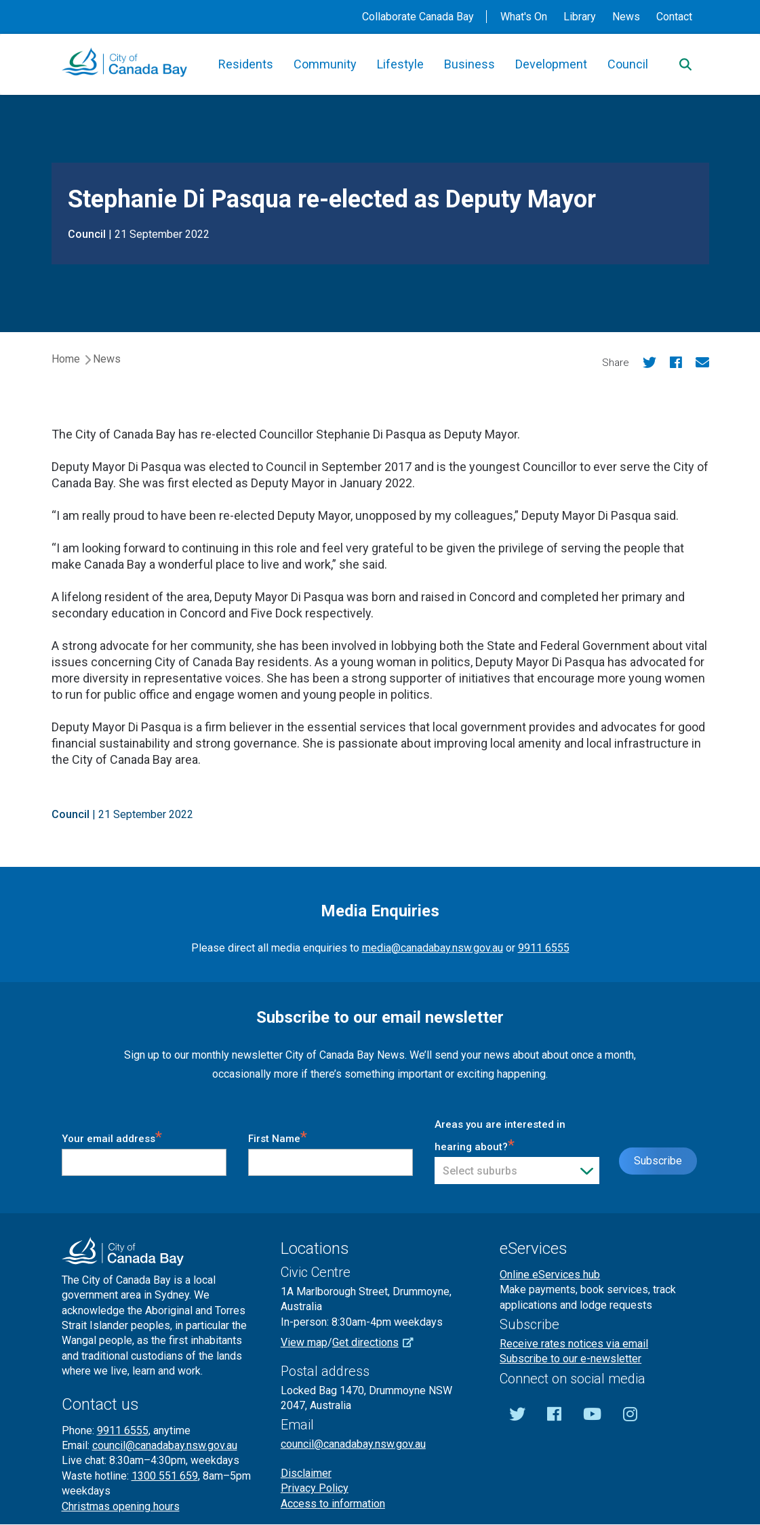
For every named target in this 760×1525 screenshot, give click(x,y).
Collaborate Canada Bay (418, 16)
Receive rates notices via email (574, 1343)
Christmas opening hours (121, 1506)
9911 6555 (543, 947)
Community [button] (325, 64)
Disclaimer (306, 1473)
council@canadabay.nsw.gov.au (164, 1445)
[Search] (685, 64)
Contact (674, 16)
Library (579, 16)
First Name (277, 1136)
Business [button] (469, 64)
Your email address (112, 1136)
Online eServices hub (550, 1274)
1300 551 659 (165, 1475)
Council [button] (627, 64)
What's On (523, 16)
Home (66, 358)
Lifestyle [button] (400, 64)
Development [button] (551, 64)
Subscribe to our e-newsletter (570, 1358)
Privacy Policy (314, 1488)
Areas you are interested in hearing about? (500, 1136)
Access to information (333, 1503)
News (626, 16)
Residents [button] (245, 64)
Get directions (377, 1342)
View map (304, 1342)
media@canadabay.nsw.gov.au (432, 947)
